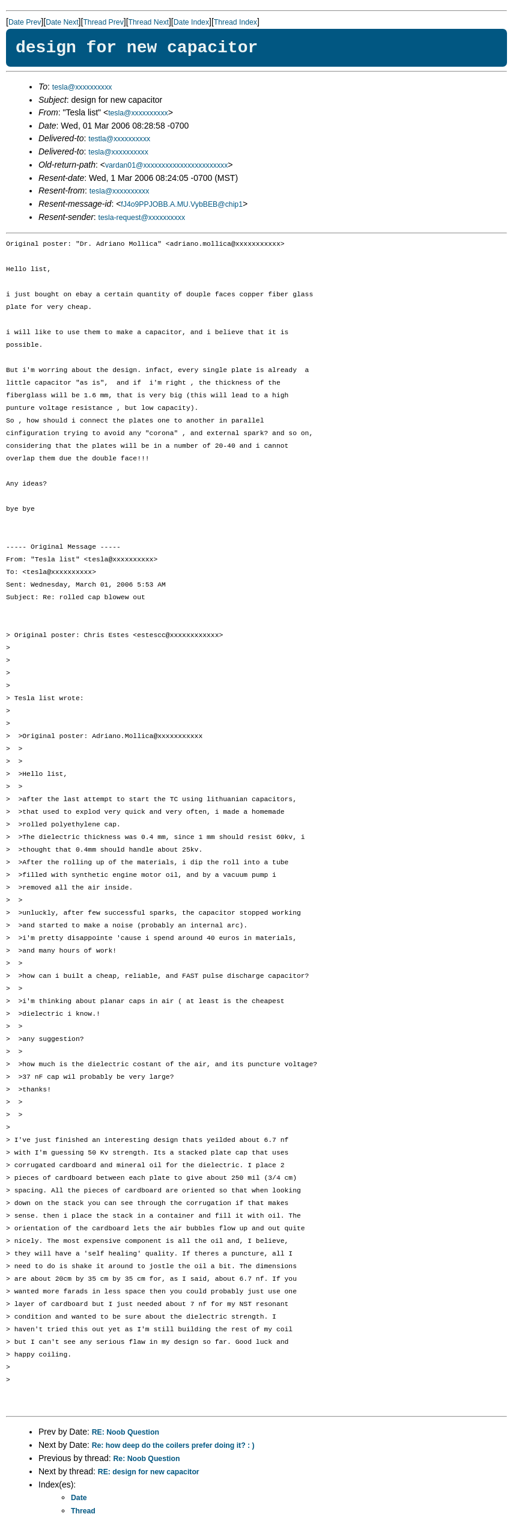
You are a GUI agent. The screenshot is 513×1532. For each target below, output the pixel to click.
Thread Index (235, 22)
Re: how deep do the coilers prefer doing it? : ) (173, 1445)
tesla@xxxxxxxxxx (82, 87)
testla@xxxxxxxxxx (119, 139)
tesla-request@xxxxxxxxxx (142, 217)
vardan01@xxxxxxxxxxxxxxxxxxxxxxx (166, 165)
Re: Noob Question (147, 1458)
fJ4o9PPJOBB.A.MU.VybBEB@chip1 (182, 204)
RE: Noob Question (125, 1432)
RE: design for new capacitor (148, 1472)
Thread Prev (103, 22)
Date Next (62, 22)
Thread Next (149, 22)
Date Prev (24, 22)
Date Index (191, 22)
